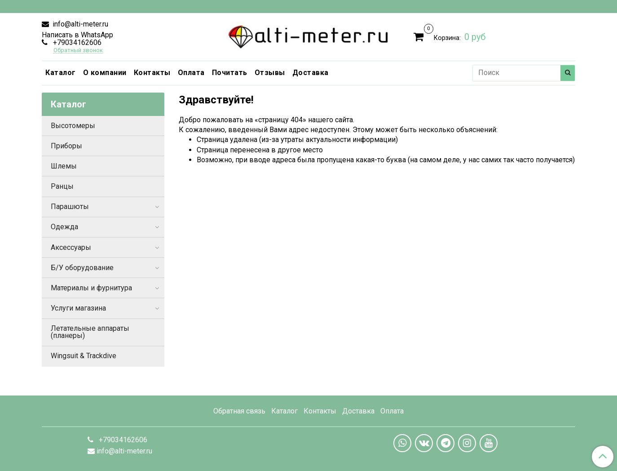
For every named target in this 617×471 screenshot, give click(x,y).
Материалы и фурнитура (91, 288)
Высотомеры (73, 125)
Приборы (66, 146)
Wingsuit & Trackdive (83, 355)
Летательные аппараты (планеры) (90, 332)
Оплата (191, 72)
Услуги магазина (78, 308)
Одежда (64, 226)
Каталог (60, 72)
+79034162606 (76, 42)
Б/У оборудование (82, 267)
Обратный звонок (78, 50)
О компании (105, 72)
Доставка (310, 72)
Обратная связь (239, 411)
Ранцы (62, 186)
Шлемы (64, 166)
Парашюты (70, 206)
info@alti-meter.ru (79, 24)
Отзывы (270, 72)
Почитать (229, 72)
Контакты (152, 72)
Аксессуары (71, 247)
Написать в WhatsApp (77, 35)
